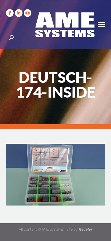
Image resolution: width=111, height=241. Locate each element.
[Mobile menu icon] (101, 24)
